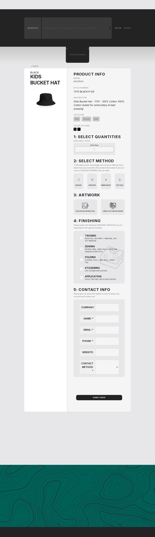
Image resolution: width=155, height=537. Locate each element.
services (78, 4)
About (91, 4)
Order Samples (116, 4)
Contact (133, 4)
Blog (101, 4)
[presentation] (99, 386)
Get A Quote (62, 4)
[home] (29, 4)
